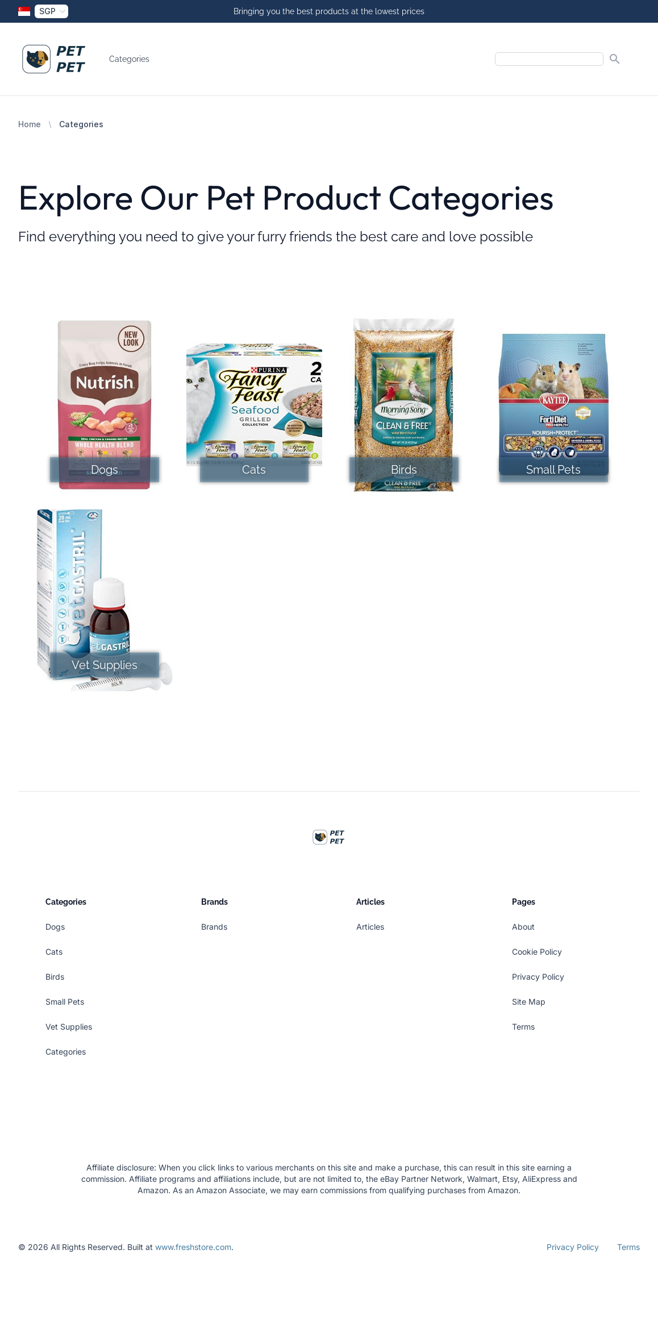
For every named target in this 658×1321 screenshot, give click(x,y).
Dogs (55, 926)
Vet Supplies (68, 1026)
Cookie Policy (537, 951)
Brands (214, 926)
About (523, 926)
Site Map (528, 1001)
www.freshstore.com (193, 1247)
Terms (523, 1026)
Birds (54, 976)
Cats (54, 951)
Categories (129, 59)
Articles (370, 926)
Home (29, 124)
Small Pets (64, 1001)
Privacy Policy (538, 976)
